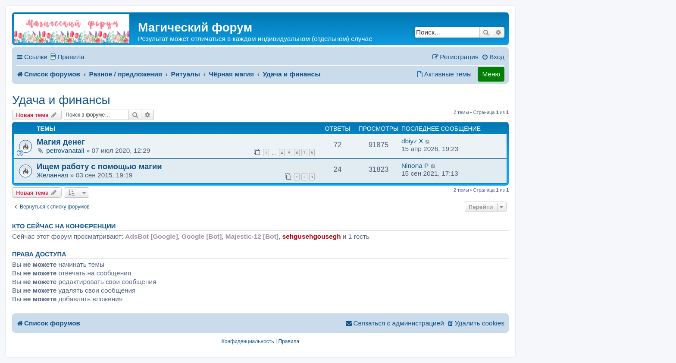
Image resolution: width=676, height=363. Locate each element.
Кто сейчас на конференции (64, 226)
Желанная (53, 175)
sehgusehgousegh (311, 236)
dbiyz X (412, 141)
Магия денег (61, 141)
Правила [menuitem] (70, 56)
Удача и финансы (61, 100)
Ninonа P (415, 165)
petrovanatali (65, 150)
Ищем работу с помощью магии (99, 166)
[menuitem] (493, 57)
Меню (491, 74)
